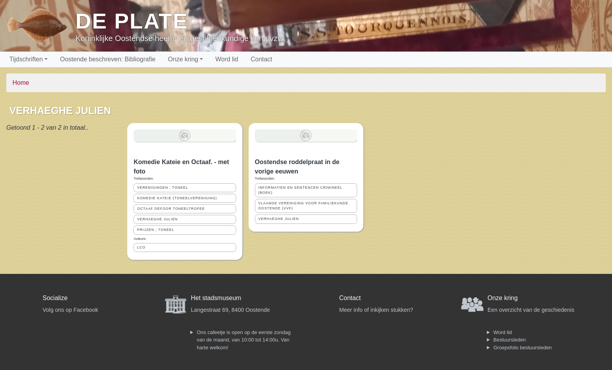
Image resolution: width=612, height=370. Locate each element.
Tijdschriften (26, 59)
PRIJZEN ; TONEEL (155, 230)
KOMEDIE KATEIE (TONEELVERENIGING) (177, 198)
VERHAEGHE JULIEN (157, 219)
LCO (141, 247)
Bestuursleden (509, 340)
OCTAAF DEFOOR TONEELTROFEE (171, 209)
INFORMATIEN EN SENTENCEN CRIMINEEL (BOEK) (300, 190)
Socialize (55, 298)
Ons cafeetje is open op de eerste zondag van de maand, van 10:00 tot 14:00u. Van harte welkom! (244, 339)
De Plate (131, 21)
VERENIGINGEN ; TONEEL (162, 187)
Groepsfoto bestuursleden (522, 347)
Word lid (226, 59)
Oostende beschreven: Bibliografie (108, 59)
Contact (261, 59)
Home (20, 82)
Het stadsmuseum (216, 298)
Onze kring (183, 59)
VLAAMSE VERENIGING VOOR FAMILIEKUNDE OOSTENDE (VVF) (303, 205)
